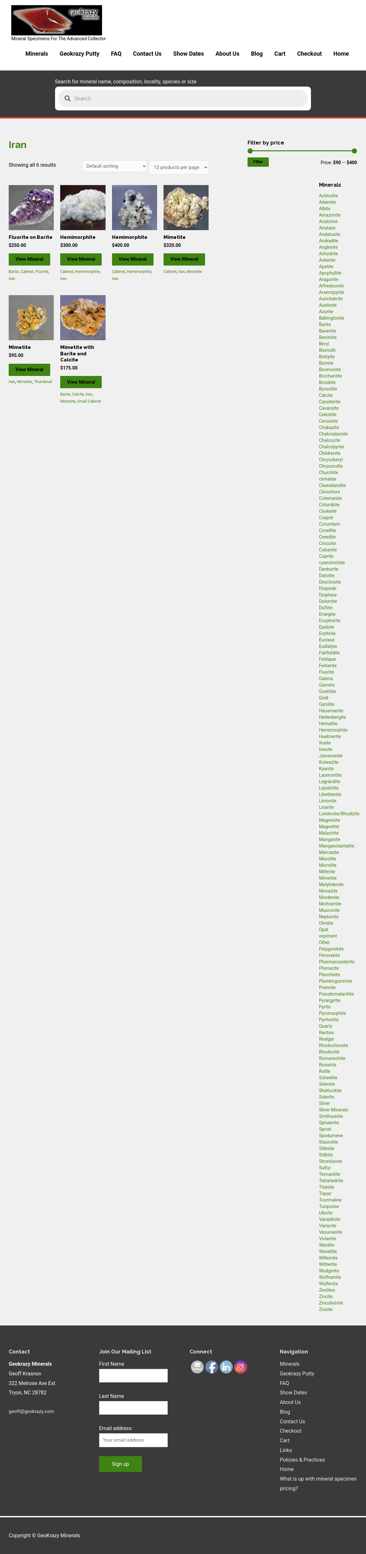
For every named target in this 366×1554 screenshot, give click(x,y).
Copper (326, 517)
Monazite (328, 891)
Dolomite (328, 601)
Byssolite (328, 388)
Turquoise (329, 1206)
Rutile (324, 1071)
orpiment (328, 936)
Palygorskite (331, 948)
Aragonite (328, 279)
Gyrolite (326, 704)
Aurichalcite (331, 298)
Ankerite (327, 260)
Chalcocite (329, 440)
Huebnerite (330, 736)
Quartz (326, 1026)
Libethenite (330, 794)
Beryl (324, 343)
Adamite (327, 202)
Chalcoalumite (333, 433)
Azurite (326, 311)
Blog (257, 53)
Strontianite (330, 1161)
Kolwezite (328, 762)
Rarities (326, 1032)
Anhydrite (328, 253)
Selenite (327, 1084)
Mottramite (330, 903)
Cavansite (329, 408)
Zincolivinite (331, 1303)
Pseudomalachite (336, 994)
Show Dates (188, 53)
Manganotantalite (336, 845)
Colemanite (330, 498)
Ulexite (326, 1212)
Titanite (326, 1187)
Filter (258, 161)
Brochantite (330, 376)
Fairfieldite (329, 652)
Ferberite (328, 665)
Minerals (36, 53)
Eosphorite (330, 620)
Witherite (328, 1264)
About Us (227, 53)
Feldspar (327, 659)
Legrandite (329, 781)
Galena (326, 678)
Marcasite (329, 852)
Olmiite (326, 923)
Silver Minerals (333, 1109)
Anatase (327, 227)
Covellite (327, 530)
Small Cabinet (89, 427)
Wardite (326, 1245)
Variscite (327, 1225)
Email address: (116, 1430)
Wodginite (329, 1270)
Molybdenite (331, 884)
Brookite (327, 382)
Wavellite (328, 1251)
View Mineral (30, 271)
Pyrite (325, 1006)
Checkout (309, 53)
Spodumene (331, 1135)
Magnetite (329, 826)
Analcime (328, 221)
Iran (12, 295)
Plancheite (329, 974)
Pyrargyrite (330, 1000)
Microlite (327, 865)
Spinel (325, 1129)
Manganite (329, 839)
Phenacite (329, 968)
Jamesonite (331, 755)
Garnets (327, 685)
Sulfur (325, 1167)
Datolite (326, 575)
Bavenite (327, 330)
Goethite (327, 691)
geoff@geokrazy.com (33, 1411)
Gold (323, 697)
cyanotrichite (332, 562)
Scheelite (328, 1077)
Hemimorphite (87, 281)
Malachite (329, 833)
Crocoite (327, 543)
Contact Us (147, 53)
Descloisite (330, 582)
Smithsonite (331, 1116)
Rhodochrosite (333, 1045)
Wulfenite (328, 1283)
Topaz (325, 1193)
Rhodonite (329, 1051)
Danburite (328, 569)
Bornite (326, 363)
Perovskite (329, 955)
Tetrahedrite (331, 1180)
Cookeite (328, 511)
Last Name (111, 1397)
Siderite (326, 1097)
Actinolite (328, 195)
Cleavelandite (332, 485)
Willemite (328, 1257)
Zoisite (326, 1309)
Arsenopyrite (331, 292)
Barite (14, 288)
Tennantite (329, 1174)
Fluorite (41, 288)
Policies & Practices (302, 1459)
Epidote (326, 627)
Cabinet (27, 288)
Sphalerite (329, 1122)
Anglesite (328, 247)
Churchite (328, 472)
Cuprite (326, 556)
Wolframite (330, 1277)
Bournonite (330, 369)
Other (324, 942)
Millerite (327, 871)
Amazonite (330, 215)
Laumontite (330, 775)
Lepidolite (329, 788)
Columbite (329, 504)
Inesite (326, 749)
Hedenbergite (332, 717)
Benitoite (328, 337)
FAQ (116, 53)
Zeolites (327, 1290)
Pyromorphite (332, 1013)
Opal (323, 929)
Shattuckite (330, 1090)
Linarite (326, 807)
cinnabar (327, 479)
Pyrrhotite (329, 1019)
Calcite (78, 420)
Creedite (327, 536)
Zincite (326, 1296)
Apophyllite (330, 273)
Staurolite (328, 1142)
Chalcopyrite (331, 446)
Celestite (328, 414)
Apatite (326, 266)
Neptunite (329, 916)
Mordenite (329, 897)
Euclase (327, 639)
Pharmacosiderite (336, 961)
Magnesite (329, 820)
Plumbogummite (335, 981)
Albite (325, 208)
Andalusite (329, 234)
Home (341, 53)
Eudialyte (328, 646)
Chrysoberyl (331, 459)
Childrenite (330, 453)
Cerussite (328, 421)
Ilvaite (325, 742)
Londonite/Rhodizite (339, 813)
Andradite (328, 240)
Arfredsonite (331, 285)
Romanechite (332, 1058)
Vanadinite (329, 1219)
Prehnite (327, 987)
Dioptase (328, 594)
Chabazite (329, 427)
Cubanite (328, 549)
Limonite (327, 800)
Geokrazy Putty (79, 53)
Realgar (326, 1039)
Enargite (327, 614)
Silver (324, 1103)
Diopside (327, 588)
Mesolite (327, 858)
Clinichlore (329, 491)
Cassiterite (330, 401)
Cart (280, 53)
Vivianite (327, 1238)
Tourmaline (330, 1200)
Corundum (329, 524)
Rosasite (327, 1064)
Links (286, 1450)
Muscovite (329, 910)
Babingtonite (331, 318)
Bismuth (327, 350)
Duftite (326, 607)
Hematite (328, 723)
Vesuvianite (330, 1232)
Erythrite (327, 633)
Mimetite (194, 281)
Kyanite (326, 768)
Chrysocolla (331, 466)
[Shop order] (109, 166)
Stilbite (326, 1154)
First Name (111, 1364)
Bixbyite (327, 356)
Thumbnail (43, 407)
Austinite (328, 305)
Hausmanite (331, 710)
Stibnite (326, 1148)
